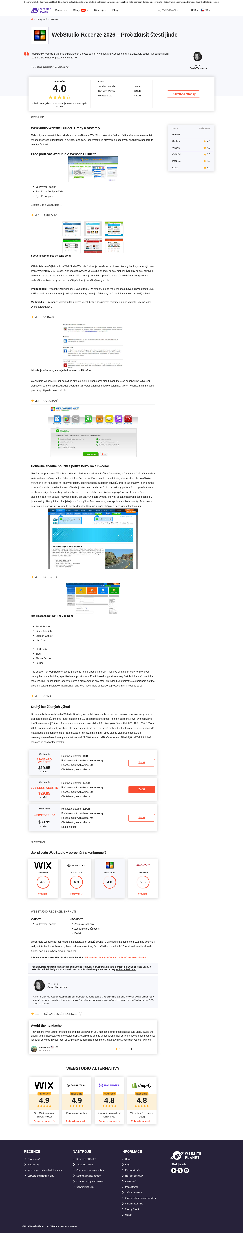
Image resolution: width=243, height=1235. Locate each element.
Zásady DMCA (133, 1211)
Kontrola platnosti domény (92, 1178)
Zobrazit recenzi (42, 1123)
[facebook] (174, 1172)
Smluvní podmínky (136, 1205)
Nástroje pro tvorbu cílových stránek (49, 1172)
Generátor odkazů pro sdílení (93, 1172)
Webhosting (35, 1166)
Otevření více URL (87, 1189)
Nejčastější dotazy (136, 1178)
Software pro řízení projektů (44, 1178)
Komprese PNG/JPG (88, 1161)
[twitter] (180, 1172)
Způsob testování (135, 1194)
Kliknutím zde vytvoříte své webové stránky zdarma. (116, 959)
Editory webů (35, 1161)
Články (129, 1217)
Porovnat (41, 894)
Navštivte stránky (184, 94)
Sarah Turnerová (198, 68)
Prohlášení (131, 1183)
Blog (128, 1166)
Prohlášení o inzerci (210, 2)
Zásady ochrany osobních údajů (144, 1200)
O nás (128, 1161)
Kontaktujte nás (134, 1172)
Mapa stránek (133, 1189)
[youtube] (186, 1172)
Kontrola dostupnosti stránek (93, 1183)
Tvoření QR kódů (86, 1166)
